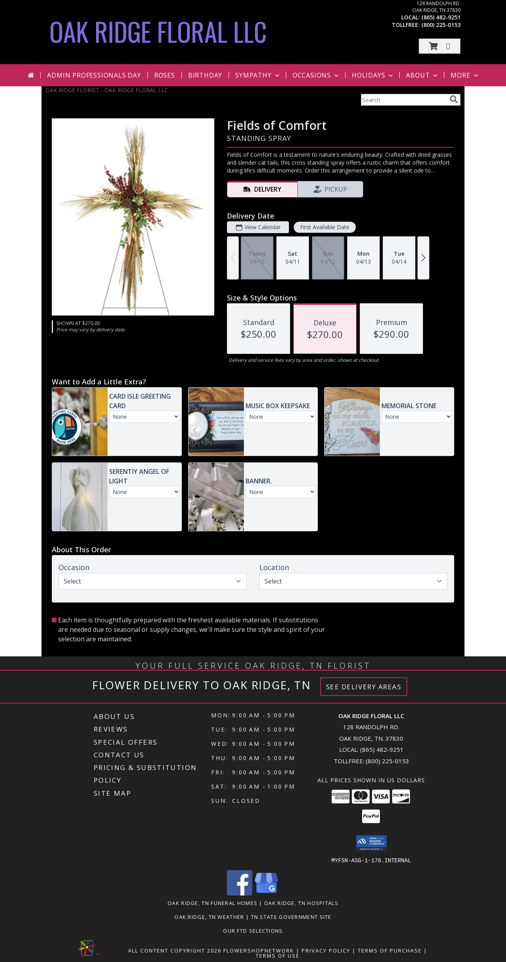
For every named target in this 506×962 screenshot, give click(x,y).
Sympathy (258, 75)
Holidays (373, 75)
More (465, 75)
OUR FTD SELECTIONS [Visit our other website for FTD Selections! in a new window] (253, 930)
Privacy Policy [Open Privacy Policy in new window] (326, 950)
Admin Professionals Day (94, 75)
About (422, 75)
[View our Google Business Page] (266, 893)
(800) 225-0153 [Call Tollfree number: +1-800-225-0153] (387, 761)
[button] (440, 46)
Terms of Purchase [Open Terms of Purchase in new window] (390, 950)
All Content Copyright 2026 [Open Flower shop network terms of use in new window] (174, 950)
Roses (164, 75)
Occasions (316, 75)
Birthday (205, 75)
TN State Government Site (291, 916)
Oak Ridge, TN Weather (209, 916)
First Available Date (324, 227)
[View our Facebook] (239, 893)
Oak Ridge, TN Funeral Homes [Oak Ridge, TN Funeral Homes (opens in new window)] (212, 902)
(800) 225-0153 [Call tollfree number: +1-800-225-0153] (441, 25)
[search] (453, 99)
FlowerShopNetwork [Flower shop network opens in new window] (258, 950)
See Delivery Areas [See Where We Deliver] (364, 686)
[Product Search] (403, 99)
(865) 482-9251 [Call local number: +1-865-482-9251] (441, 17)
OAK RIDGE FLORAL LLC (158, 31)
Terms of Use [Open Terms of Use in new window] (278, 955)
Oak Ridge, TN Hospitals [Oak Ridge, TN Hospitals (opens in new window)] (301, 902)
